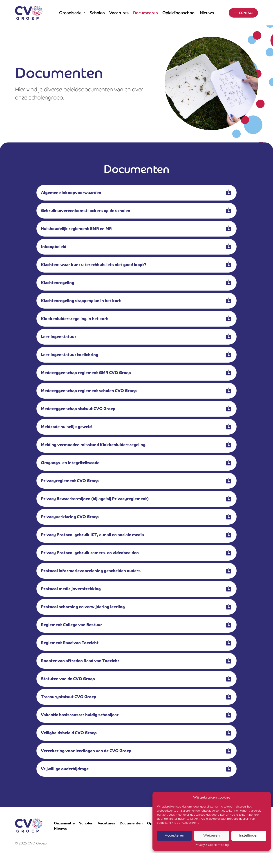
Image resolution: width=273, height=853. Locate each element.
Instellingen (249, 835)
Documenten (145, 12)
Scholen (97, 12)
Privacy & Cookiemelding (212, 845)
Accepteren (174, 835)
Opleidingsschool (178, 12)
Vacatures (119, 12)
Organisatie (72, 12)
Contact (246, 13)
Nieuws (207, 12)
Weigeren (211, 835)
